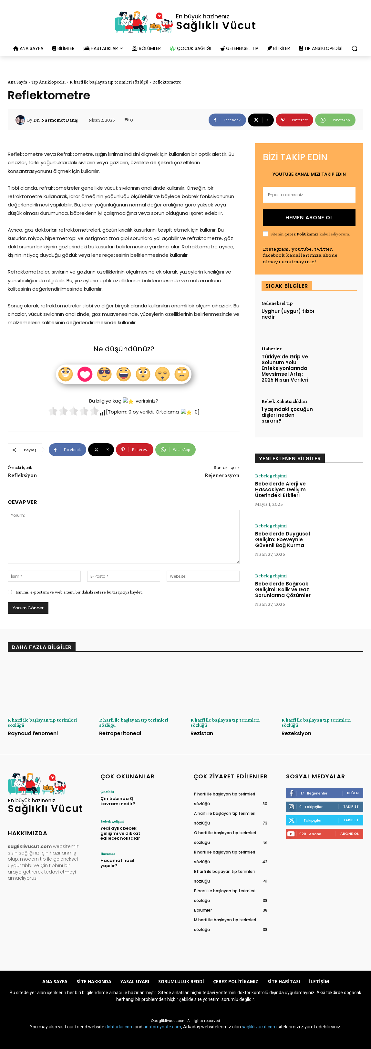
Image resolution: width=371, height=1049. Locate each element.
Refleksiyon (22, 475)
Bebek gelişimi (271, 475)
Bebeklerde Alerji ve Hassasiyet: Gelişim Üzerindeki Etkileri (280, 489)
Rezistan (202, 733)
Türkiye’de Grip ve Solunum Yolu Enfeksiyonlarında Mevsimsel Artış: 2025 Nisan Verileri (285, 368)
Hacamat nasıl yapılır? (117, 863)
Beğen (353, 792)
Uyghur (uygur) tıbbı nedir (288, 314)
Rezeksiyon (296, 733)
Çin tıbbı (107, 792)
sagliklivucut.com (259, 1026)
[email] (309, 195)
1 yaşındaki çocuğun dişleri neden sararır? (287, 415)
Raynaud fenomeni (33, 733)
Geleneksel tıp (277, 303)
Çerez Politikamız (301, 233)
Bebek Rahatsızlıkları (284, 401)
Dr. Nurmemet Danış (55, 120)
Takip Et (351, 806)
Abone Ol (349, 833)
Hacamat (107, 853)
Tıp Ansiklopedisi (48, 82)
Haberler (272, 348)
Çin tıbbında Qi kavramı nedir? (117, 801)
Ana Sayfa (17, 82)
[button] (354, 48)
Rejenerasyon (222, 475)
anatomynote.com (162, 1026)
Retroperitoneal (120, 733)
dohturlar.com (119, 1026)
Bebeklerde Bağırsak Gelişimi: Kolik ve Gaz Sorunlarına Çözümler (283, 589)
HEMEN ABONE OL (309, 217)
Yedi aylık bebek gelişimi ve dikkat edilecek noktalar (120, 833)
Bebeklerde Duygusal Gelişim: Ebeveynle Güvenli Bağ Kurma (282, 539)
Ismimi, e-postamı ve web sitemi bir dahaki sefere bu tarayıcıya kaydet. (79, 591)
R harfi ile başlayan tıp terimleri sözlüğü (109, 82)
